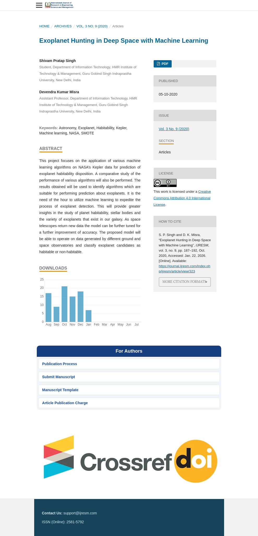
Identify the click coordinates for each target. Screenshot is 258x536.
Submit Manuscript (58, 377)
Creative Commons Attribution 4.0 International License (182, 198)
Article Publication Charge (65, 403)
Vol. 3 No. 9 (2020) (91, 26)
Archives (63, 26)
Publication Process (59, 364)
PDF (165, 64)
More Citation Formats (184, 281)
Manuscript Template (60, 390)
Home (44, 26)
